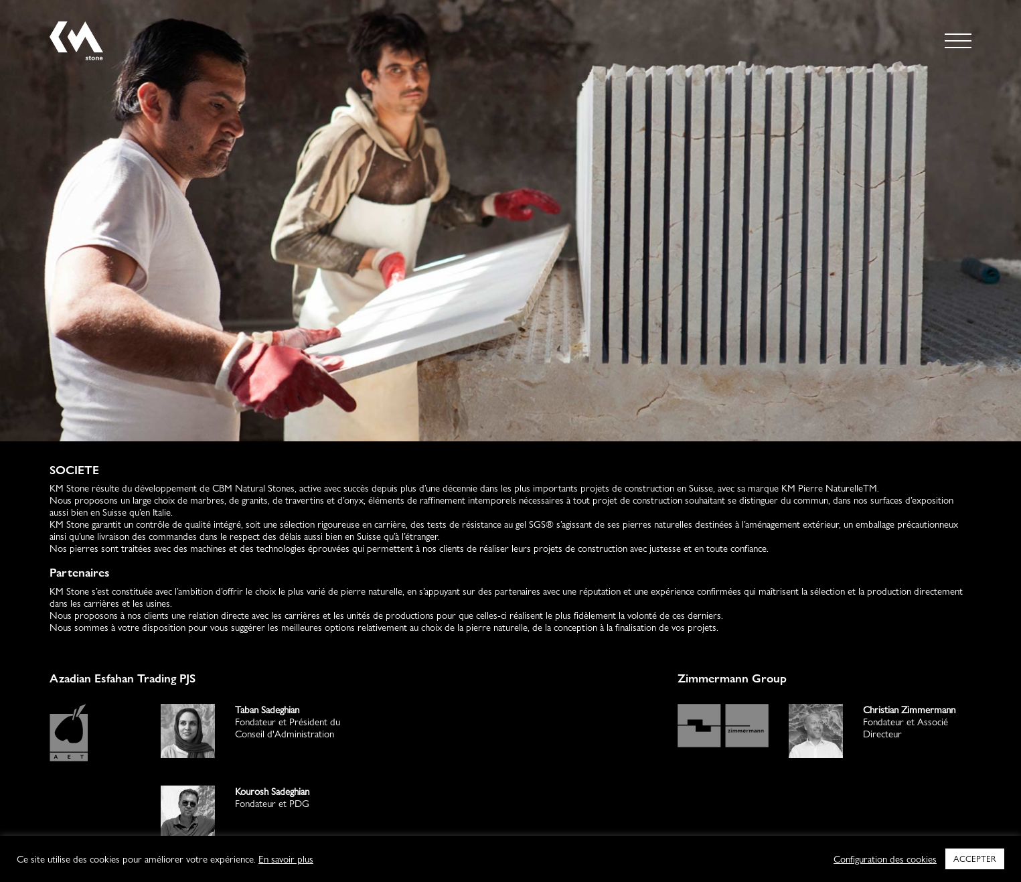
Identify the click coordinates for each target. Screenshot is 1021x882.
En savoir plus (285, 859)
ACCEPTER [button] (974, 858)
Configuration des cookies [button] (885, 859)
